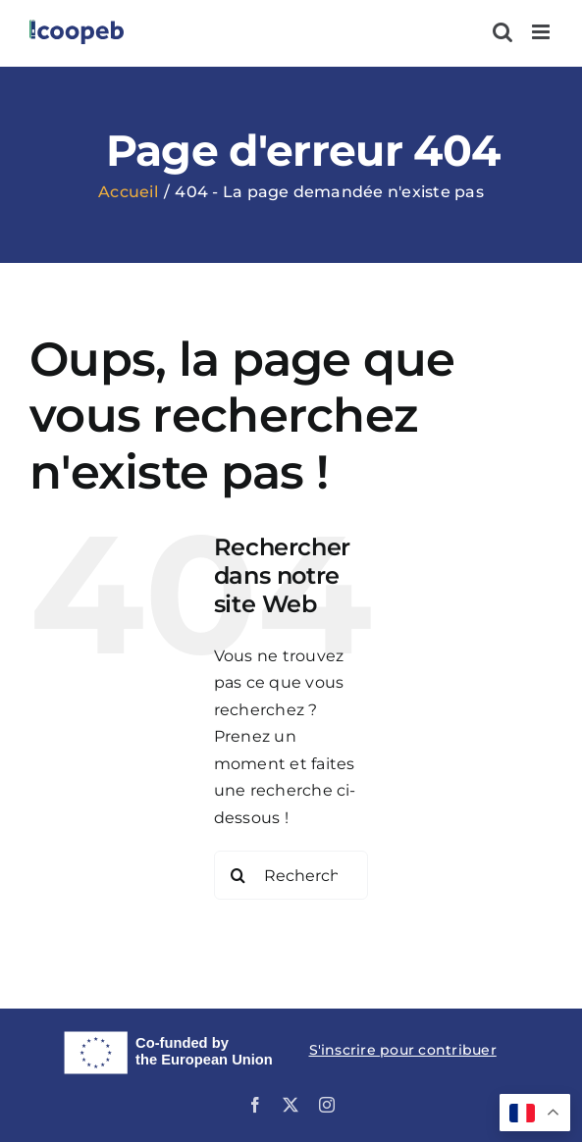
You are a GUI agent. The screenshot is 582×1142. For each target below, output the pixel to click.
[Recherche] (238, 875)
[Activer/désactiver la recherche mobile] (502, 32)
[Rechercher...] (291, 875)
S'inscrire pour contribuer (403, 1050)
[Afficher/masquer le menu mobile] (542, 32)
